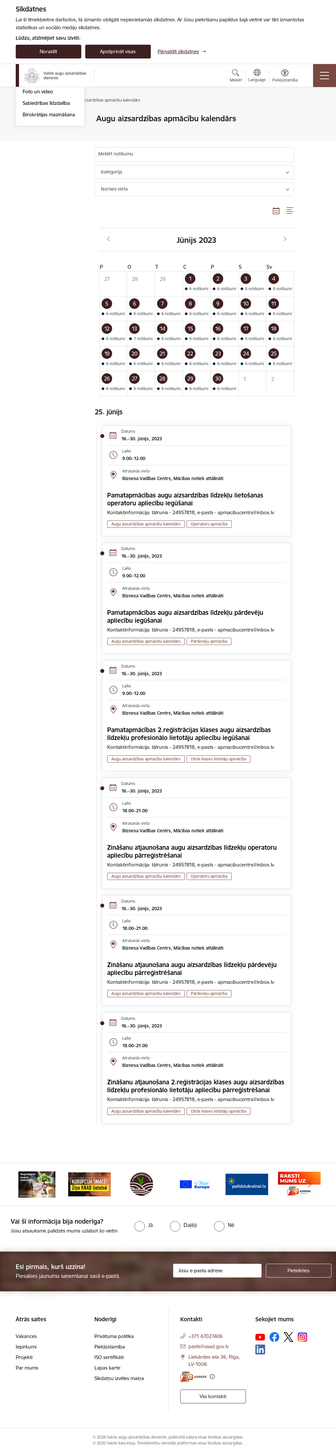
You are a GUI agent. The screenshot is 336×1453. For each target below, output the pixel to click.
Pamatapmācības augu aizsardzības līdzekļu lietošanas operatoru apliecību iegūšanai (185, 499)
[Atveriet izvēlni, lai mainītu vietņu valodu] (257, 76)
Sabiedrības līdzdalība (46, 181)
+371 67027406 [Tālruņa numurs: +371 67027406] (205, 1336)
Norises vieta (114, 189)
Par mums (27, 1368)
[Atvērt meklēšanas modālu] (236, 76)
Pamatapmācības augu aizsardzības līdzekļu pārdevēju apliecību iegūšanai (185, 616)
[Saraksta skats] (290, 211)
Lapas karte (107, 1368)
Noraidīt (48, 51)
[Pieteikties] (298, 1271)
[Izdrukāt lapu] (311, 116)
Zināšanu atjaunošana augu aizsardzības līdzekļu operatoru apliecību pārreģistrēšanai (192, 851)
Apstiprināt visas (118, 51)
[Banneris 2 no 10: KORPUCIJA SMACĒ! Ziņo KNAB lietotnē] (89, 1184)
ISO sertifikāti (109, 1357)
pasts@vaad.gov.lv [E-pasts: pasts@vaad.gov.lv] (208, 1346)
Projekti (24, 1357)
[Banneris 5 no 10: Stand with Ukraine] (247, 1184)
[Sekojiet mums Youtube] (260, 1337)
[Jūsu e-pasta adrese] (217, 1271)
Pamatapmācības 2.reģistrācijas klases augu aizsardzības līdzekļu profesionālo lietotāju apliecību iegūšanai (189, 734)
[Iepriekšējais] (26, 1184)
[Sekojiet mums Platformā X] (288, 1337)
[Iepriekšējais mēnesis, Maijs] (108, 239)
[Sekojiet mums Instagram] (302, 1337)
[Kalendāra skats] (276, 211)
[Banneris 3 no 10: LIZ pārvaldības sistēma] (142, 1184)
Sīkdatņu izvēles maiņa (119, 1378)
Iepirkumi (26, 1347)
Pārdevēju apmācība (209, 641)
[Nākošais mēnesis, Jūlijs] (285, 239)
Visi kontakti (213, 1396)
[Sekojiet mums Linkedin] (260, 1349)
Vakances (26, 1336)
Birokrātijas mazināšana (49, 193)
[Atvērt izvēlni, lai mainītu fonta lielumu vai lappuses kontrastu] (285, 76)
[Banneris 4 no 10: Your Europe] (194, 1184)
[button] (197, 283)
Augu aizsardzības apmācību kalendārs (45, 144)
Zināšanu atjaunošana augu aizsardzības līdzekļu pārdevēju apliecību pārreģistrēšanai (192, 969)
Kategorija (111, 172)
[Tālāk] (310, 1184)
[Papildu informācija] (212, 1376)
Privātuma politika (114, 1336)
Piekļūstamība (109, 1347)
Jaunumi (32, 119)
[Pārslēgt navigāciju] (324, 75)
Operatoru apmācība (209, 523)
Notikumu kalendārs (45, 130)
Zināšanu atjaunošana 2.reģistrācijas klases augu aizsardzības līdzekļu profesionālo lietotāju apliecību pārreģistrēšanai (195, 1086)
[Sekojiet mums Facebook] (274, 1337)
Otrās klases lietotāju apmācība (218, 758)
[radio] (143, 1225)
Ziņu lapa (33, 158)
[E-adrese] (193, 1376)
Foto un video (38, 170)
